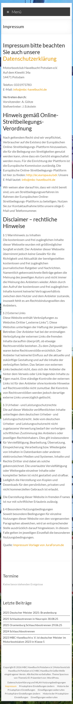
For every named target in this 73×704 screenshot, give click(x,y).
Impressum (11, 686)
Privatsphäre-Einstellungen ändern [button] (37, 686)
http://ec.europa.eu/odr (41, 175)
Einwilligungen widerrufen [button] (51, 689)
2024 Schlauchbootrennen (19, 631)
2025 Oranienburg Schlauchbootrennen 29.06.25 (32, 625)
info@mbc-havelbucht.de (30, 89)
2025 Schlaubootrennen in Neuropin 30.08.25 (30, 618)
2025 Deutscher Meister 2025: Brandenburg (29, 612)
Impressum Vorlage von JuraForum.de (38, 545)
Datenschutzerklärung (29, 58)
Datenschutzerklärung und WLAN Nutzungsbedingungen (36, 682)
